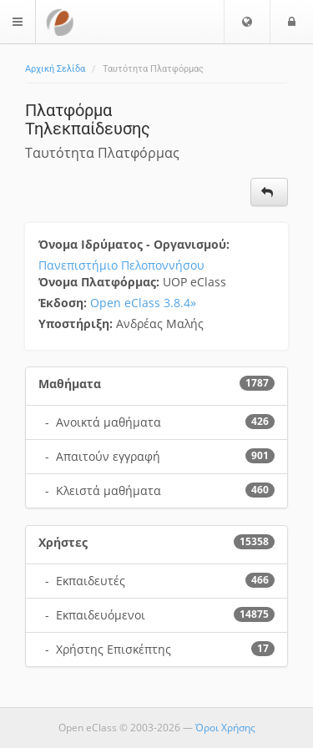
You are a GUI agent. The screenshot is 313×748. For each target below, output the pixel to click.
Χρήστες (63, 542)
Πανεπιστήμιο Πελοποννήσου (121, 265)
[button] (247, 21)
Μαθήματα (69, 384)
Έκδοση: (64, 303)
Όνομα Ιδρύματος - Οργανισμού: (135, 244)
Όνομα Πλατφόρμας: (100, 282)
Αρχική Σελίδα (55, 68)
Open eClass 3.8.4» (143, 303)
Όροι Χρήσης (225, 727)
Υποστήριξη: (77, 323)
